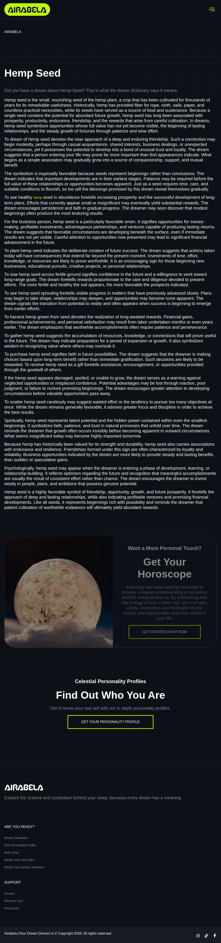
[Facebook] (215, 935)
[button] (110, 42)
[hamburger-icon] (212, 9)
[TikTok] (206, 935)
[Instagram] (198, 935)
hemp (37, 197)
